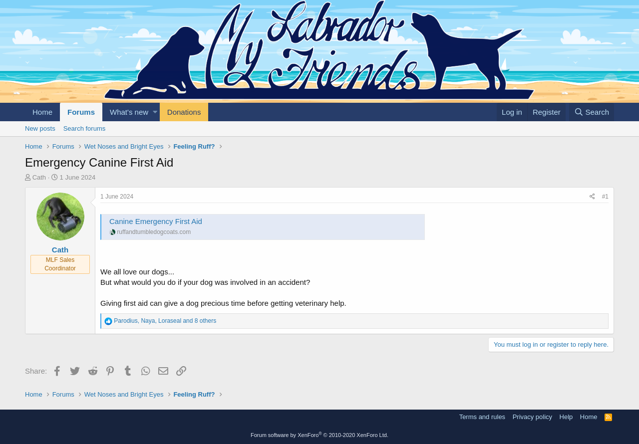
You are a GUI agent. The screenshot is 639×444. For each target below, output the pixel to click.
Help (566, 417)
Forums (81, 112)
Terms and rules (482, 417)
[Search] (591, 112)
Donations (184, 112)
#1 (605, 196)
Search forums (84, 128)
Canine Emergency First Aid (155, 221)
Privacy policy (532, 417)
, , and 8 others (165, 320)
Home (42, 112)
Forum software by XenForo (319, 435)
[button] (155, 112)
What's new (129, 112)
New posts (40, 128)
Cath (39, 177)
